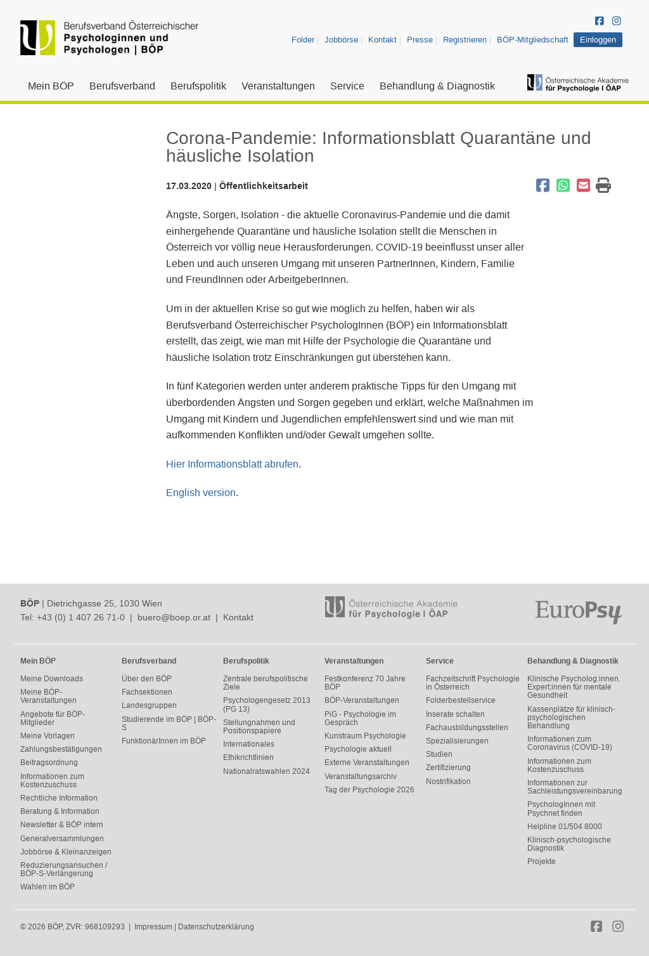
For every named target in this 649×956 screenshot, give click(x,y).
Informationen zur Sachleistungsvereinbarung (574, 787)
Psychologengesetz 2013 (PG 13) (267, 704)
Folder (303, 39)
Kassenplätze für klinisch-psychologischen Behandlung (571, 717)
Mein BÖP (51, 86)
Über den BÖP (147, 678)
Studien (439, 754)
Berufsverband (122, 86)
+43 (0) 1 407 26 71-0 (81, 617)
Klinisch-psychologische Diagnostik (569, 844)
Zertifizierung (448, 767)
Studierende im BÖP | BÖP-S (169, 723)
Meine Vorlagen (47, 735)
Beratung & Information (60, 811)
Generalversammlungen (62, 838)
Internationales (248, 744)
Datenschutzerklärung (216, 926)
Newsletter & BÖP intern (61, 824)
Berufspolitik (198, 86)
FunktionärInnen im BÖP (164, 741)
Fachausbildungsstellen (467, 727)
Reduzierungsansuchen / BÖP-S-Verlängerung (63, 869)
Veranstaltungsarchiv (360, 776)
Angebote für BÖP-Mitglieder (52, 718)
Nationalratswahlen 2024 (266, 771)
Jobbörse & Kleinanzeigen (66, 852)
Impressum (153, 926)
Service (347, 86)
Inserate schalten (455, 714)
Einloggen (598, 39)
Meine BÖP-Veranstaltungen (48, 696)
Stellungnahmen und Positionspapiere (259, 726)
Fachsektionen (147, 692)
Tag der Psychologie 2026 (369, 789)
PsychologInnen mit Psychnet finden (561, 808)
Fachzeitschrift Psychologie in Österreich (473, 682)
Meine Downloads (51, 678)
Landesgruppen (149, 705)
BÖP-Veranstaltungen (361, 700)
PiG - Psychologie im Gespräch (360, 718)
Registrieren (465, 39)
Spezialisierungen (457, 741)
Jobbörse (341, 39)
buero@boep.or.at (174, 617)
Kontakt (382, 39)
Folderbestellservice (461, 700)
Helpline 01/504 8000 (564, 826)
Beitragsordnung (49, 762)
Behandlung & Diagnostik (437, 86)
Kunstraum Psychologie (365, 735)
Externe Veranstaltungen (366, 762)
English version (201, 492)
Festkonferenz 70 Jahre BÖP (365, 682)
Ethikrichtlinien (248, 757)
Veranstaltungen (278, 86)
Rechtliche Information (59, 798)
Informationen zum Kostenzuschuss (52, 780)
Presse (420, 39)
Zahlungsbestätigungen (61, 749)
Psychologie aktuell (358, 749)
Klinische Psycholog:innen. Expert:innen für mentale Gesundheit (573, 687)
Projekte (541, 861)
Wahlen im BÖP (47, 886)
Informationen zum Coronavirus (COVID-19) (569, 743)
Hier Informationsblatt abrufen (232, 464)
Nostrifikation (448, 781)
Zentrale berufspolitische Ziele (265, 682)
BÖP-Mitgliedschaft (533, 39)
